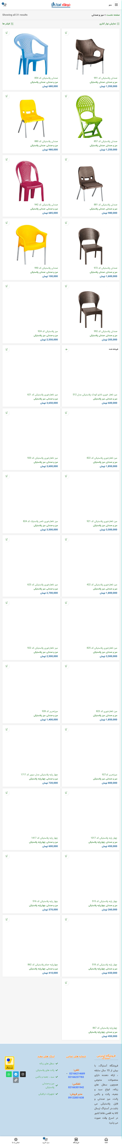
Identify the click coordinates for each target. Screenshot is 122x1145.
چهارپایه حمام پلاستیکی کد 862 (43, 965)
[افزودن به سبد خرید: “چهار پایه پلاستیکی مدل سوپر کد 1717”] (7, 729)
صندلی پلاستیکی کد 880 (46, 141)
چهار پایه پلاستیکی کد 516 (45, 901)
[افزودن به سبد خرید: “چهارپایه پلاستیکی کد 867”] (66, 982)
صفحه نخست (113, 15)
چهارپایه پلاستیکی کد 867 (105, 1028)
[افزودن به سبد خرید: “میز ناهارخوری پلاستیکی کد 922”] (7, 602)
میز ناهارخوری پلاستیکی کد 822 (102, 458)
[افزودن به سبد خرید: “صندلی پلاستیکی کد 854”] (7, 32)
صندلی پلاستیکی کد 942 (46, 205)
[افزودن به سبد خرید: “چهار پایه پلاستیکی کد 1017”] (66, 792)
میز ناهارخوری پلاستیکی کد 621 (42, 395)
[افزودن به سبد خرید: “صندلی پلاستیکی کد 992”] (66, 286)
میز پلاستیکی (39, 335)
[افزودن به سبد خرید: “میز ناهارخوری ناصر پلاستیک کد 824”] (7, 476)
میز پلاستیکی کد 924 (48, 331)
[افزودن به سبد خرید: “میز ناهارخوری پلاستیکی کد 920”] (7, 412)
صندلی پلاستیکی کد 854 (46, 78)
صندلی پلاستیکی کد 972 (105, 268)
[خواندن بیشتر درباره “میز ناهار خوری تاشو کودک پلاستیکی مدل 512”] (66, 349)
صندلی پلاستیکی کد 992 (105, 331)
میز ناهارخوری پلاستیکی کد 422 (102, 585)
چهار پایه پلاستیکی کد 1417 (44, 838)
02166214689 (76, 1074)
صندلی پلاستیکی (97, 82)
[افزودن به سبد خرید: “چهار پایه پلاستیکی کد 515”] (66, 856)
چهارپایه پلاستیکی (37, 779)
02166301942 (76, 1087)
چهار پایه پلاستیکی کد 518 (104, 965)
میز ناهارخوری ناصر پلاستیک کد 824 (40, 521)
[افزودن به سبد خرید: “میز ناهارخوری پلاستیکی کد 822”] (66, 412)
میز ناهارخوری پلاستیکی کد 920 (42, 458)
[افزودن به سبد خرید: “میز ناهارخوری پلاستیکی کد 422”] (66, 539)
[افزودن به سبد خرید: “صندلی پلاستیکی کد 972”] (66, 222)
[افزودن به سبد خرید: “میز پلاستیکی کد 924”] (7, 286)
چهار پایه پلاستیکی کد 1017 (104, 838)
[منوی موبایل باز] (114, 5)
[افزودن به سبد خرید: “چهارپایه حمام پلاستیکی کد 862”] (7, 919)
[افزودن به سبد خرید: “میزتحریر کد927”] (66, 729)
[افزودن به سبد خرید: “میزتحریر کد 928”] (7, 666)
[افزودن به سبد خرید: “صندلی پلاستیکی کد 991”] (66, 32)
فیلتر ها (6, 23)
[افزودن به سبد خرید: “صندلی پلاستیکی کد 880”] (7, 96)
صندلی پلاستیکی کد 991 (105, 78)
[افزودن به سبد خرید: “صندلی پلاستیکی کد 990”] (7, 222)
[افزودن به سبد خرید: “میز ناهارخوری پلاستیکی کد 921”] (66, 476)
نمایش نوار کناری (107, 23)
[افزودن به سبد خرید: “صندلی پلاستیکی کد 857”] (66, 96)
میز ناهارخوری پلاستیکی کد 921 (102, 521)
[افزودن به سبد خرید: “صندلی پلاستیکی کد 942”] (7, 159)
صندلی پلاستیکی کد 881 (105, 205)
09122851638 (76, 1098)
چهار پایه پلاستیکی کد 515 (104, 901)
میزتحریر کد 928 (50, 711)
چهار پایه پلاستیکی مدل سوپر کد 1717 (39, 775)
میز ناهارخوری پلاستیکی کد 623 (42, 585)
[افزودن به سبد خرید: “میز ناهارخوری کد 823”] (66, 666)
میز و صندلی (111, 82)
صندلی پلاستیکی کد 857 (105, 141)
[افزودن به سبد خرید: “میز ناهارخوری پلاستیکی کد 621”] (7, 349)
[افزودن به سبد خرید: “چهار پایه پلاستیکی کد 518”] (66, 919)
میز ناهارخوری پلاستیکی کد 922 (42, 648)
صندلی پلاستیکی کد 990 (46, 268)
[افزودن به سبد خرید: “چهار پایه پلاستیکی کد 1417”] (7, 792)
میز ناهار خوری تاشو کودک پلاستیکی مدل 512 (95, 395)
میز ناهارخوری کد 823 (106, 711)
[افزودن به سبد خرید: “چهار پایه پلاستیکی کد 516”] (7, 856)
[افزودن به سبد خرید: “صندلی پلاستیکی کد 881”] (66, 159)
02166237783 (76, 1077)
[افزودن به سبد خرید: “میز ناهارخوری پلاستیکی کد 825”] (66, 602)
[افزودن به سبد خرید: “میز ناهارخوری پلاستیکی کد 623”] (7, 539)
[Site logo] (61, 5)
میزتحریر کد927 (109, 775)
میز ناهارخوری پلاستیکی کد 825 (102, 648)
